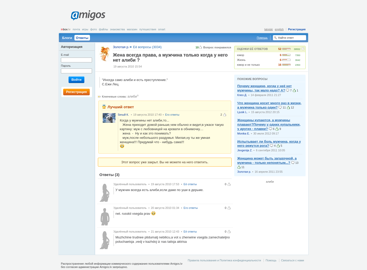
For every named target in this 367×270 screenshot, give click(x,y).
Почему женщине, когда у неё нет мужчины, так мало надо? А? (264, 88)
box (65, 29)
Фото (93, 29)
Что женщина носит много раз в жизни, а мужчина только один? (269, 105)
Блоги (67, 38)
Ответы (82, 38)
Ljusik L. (242, 112)
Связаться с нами (292, 260)
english (279, 29)
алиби (132, 96)
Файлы (103, 29)
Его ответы (172, 114)
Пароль (66, 65)
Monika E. (243, 133)
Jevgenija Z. (244, 150)
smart (161, 29)
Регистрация (297, 29)
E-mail (65, 54)
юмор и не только (248, 64)
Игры (85, 29)
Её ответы (190, 184)
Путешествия (147, 29)
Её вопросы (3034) (147, 47)
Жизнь (241, 59)
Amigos (88, 15)
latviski (268, 29)
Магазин (132, 29)
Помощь (262, 37)
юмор (240, 55)
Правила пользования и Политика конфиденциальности (224, 260)
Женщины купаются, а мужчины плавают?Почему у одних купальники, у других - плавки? (268, 124)
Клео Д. (242, 95)
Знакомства (117, 29)
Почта (76, 29)
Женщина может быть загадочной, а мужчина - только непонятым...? (267, 160)
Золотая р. (244, 171)
